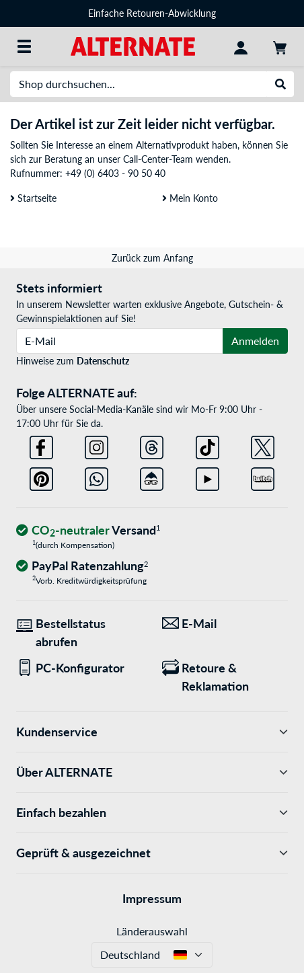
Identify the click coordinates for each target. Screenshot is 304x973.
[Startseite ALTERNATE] (133, 45)
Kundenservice (152, 732)
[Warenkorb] (280, 46)
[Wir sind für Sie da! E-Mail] (225, 624)
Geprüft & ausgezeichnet (152, 853)
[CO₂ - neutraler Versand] (88, 531)
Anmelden (255, 340)
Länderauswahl (152, 931)
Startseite (33, 198)
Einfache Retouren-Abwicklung (152, 13)
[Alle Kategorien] (24, 46)
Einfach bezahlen (152, 813)
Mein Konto (190, 198)
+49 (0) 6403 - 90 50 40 (115, 173)
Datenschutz (103, 360)
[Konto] (241, 46)
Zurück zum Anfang (152, 258)
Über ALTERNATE (152, 772)
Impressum (152, 898)
